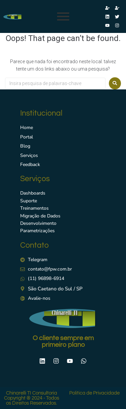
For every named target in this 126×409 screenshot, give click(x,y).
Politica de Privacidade (94, 393)
